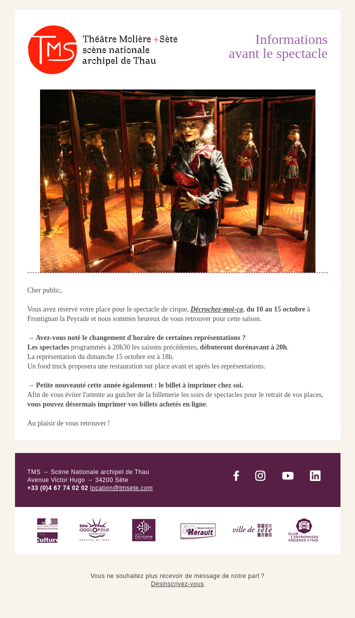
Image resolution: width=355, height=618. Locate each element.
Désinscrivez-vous (177, 584)
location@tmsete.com (121, 488)
